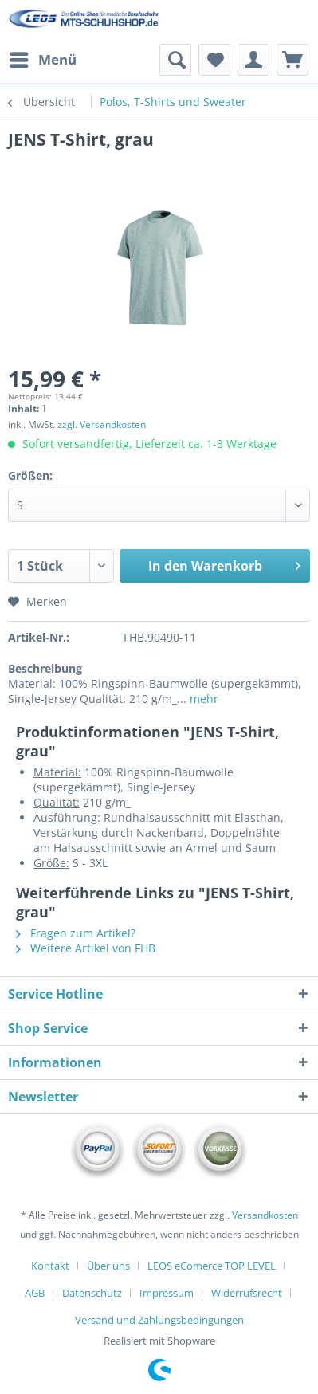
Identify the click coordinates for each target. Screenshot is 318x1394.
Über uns (108, 1266)
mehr (202, 698)
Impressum (166, 1293)
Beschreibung (45, 668)
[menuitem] (42, 60)
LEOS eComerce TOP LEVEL (211, 1266)
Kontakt (50, 1266)
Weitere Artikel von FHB (85, 948)
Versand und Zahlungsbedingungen (159, 1320)
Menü (43, 58)
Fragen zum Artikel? (75, 932)
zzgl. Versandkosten (101, 424)
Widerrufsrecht (246, 1293)
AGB (35, 1293)
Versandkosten (265, 1215)
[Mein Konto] (253, 60)
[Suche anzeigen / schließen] (175, 60)
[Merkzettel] (214, 60)
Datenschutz (92, 1293)
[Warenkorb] (292, 60)
